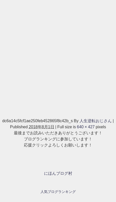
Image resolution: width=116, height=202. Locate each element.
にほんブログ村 (58, 173)
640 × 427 (86, 127)
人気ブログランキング (58, 191)
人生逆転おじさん (96, 121)
